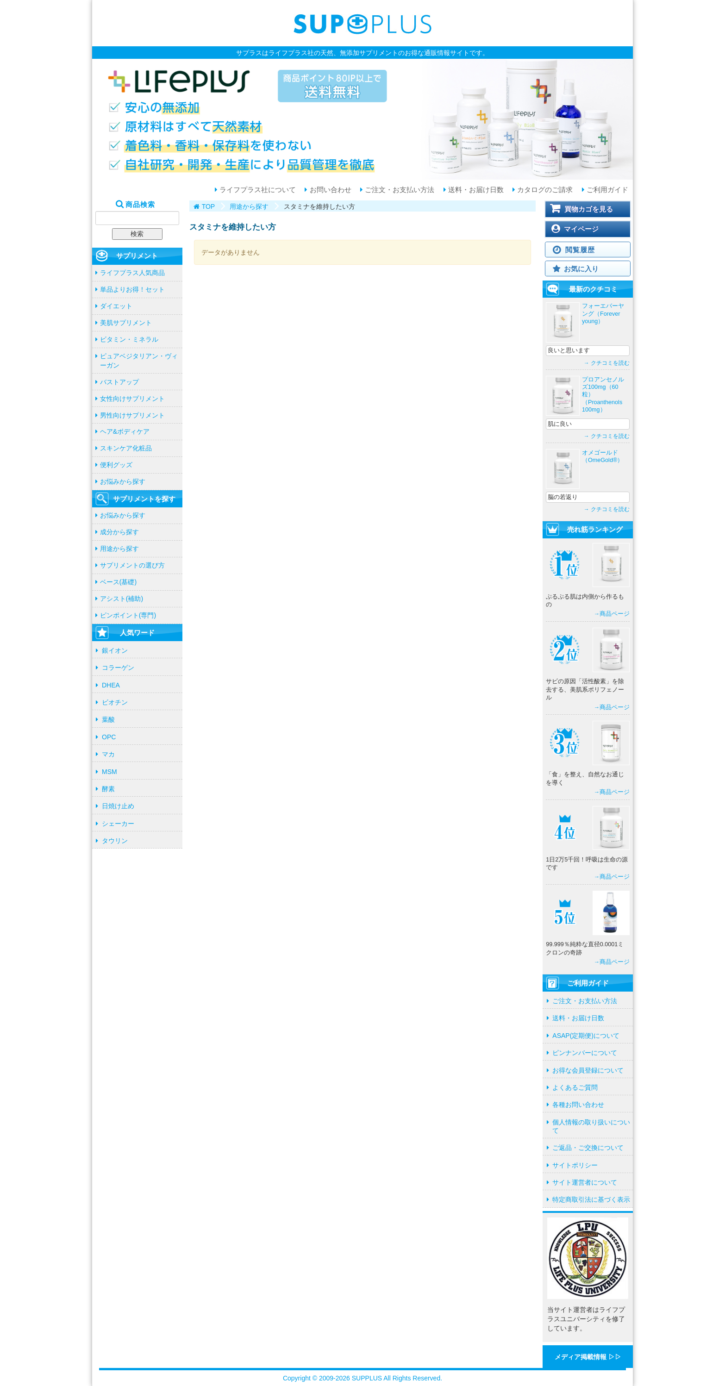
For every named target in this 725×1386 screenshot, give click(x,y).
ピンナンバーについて (584, 1052)
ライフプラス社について (257, 190)
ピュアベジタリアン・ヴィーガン (139, 360)
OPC (109, 737)
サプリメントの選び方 (132, 565)
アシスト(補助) (121, 598)
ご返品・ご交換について (588, 1147)
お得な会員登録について (588, 1070)
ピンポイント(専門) (128, 615)
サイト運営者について (584, 1182)
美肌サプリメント (126, 322)
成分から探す (119, 532)
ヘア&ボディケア (125, 431)
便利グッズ (116, 464)
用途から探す (119, 548)
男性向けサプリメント (132, 415)
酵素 (108, 789)
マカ (108, 754)
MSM (109, 771)
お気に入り (581, 269)
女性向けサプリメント (132, 398)
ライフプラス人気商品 (132, 272)
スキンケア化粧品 (126, 448)
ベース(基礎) (118, 582)
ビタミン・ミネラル (129, 339)
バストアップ (119, 382)
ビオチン (115, 702)
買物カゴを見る (588, 209)
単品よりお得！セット (132, 289)
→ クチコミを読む (607, 363)
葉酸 (108, 719)
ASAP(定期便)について (585, 1035)
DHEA (111, 685)
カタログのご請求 (544, 190)
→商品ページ (612, 614)
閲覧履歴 (579, 250)
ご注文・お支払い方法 (398, 190)
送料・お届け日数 (475, 190)
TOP (208, 206)
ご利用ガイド (606, 190)
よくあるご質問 (575, 1087)
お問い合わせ (329, 190)
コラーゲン (118, 667)
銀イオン (115, 650)
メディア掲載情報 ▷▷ (588, 1357)
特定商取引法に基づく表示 (591, 1199)
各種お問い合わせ (578, 1104)
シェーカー (118, 823)
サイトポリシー (575, 1165)
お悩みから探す (122, 481)
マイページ (581, 229)
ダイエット (116, 306)
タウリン (115, 840)
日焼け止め (118, 806)
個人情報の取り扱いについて (591, 1126)
